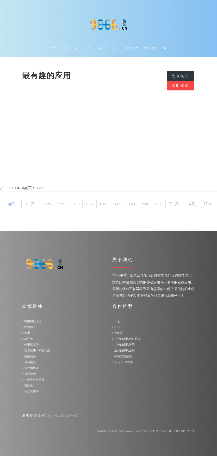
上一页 (31, 204)
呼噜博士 (30, 327)
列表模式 (180, 76)
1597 (62, 204)
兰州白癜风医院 (124, 344)
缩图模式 (180, 85)
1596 (48, 204)
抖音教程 (30, 374)
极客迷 (28, 339)
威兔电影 (30, 362)
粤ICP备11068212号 (182, 431)
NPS (117, 327)
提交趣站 (151, 48)
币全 (117, 321)
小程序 (102, 48)
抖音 (116, 48)
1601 (117, 204)
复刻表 (118, 333)
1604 (145, 204)
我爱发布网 (31, 391)
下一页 (175, 204)
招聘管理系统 (123, 356)
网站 (66, 48)
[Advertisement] (108, 148)
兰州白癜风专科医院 (127, 339)
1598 (76, 204)
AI (77, 48)
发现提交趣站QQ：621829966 (50, 415)
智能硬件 (132, 48)
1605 (158, 204)
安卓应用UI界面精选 (37, 350)
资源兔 (28, 385)
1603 (131, 204)
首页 (53, 48)
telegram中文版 (124, 362)
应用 (87, 48)
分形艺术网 (31, 344)
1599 (89, 204)
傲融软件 (30, 356)
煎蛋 (27, 333)
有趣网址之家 (33, 321)
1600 (103, 204)
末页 (193, 204)
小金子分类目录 (34, 379)
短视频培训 (31, 368)
